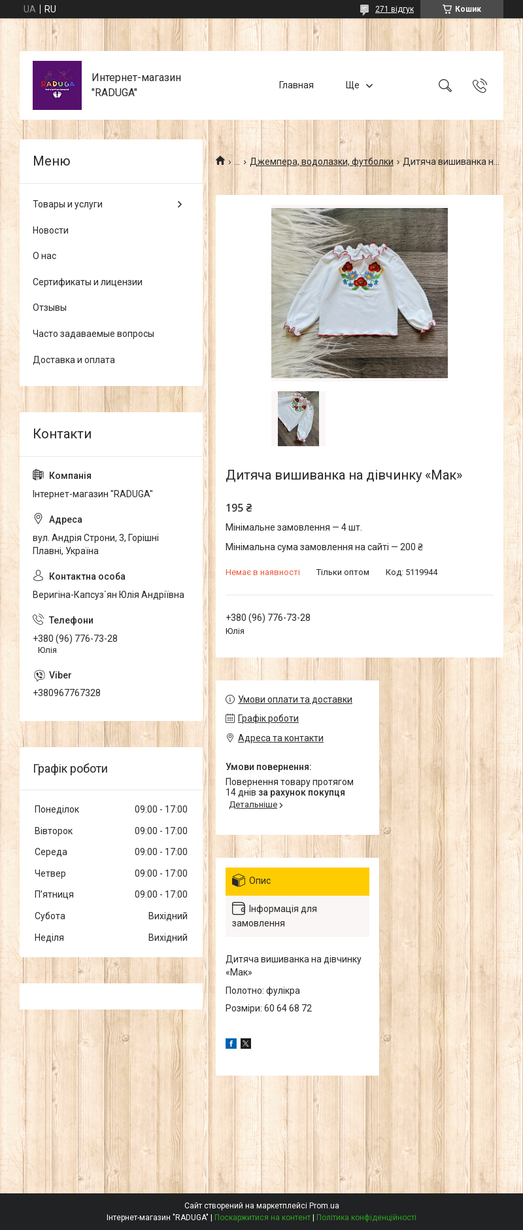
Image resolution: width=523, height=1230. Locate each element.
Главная (296, 85)
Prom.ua (324, 1205)
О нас (44, 256)
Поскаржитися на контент (262, 1217)
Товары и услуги (68, 204)
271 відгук (394, 9)
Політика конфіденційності (366, 1217)
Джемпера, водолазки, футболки (322, 161)
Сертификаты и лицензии (88, 282)
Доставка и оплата (74, 360)
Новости (51, 230)
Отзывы (50, 307)
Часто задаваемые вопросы (93, 333)
